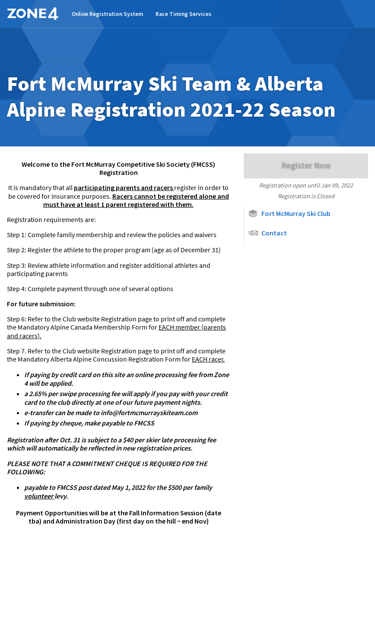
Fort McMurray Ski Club (289, 213)
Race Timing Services (183, 14)
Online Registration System (107, 14)
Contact (267, 233)
